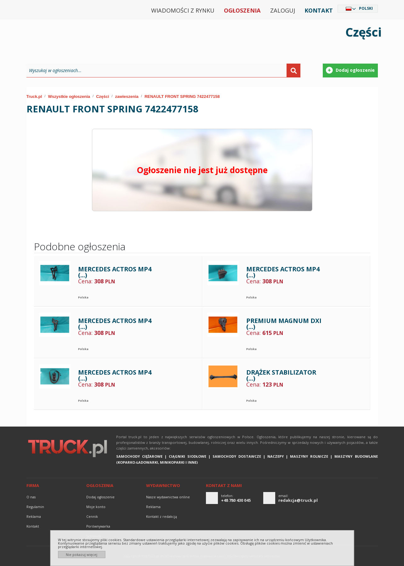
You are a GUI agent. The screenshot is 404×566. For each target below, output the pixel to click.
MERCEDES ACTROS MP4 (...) (114, 272)
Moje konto (95, 507)
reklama (33, 516)
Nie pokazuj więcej (81, 554)
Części (102, 96)
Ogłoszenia (242, 10)
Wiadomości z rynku (182, 10)
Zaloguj (282, 10)
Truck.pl (34, 96)
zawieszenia (126, 96)
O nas (31, 497)
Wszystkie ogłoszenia (69, 96)
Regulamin (35, 507)
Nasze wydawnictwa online (168, 497)
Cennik (92, 516)
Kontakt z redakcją (161, 516)
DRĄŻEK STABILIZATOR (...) (281, 375)
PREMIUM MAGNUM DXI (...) (283, 323)
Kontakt (318, 10)
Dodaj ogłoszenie (100, 497)
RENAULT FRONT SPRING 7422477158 (182, 96)
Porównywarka (98, 526)
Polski (366, 8)
